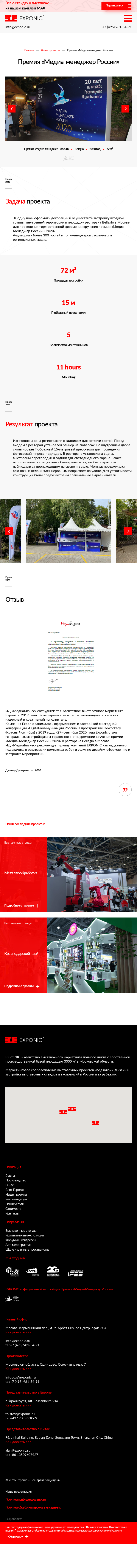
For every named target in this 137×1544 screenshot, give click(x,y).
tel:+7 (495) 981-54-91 (22, 1345)
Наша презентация (18, 1491)
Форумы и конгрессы (20, 1240)
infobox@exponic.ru (20, 1377)
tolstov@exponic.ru (20, 1414)
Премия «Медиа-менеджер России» (90, 50)
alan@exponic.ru (17, 1450)
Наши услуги (14, 1204)
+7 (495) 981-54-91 (117, 27)
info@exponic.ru (17, 27)
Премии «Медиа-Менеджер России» (87, 1289)
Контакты (12, 1213)
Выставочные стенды (21, 1230)
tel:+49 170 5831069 (21, 1418)
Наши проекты (50, 50)
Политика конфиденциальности (25, 1499)
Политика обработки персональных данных (33, 1507)
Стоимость (13, 1208)
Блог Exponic (14, 1190)
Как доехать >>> (18, 1332)
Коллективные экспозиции (24, 1235)
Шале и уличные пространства (27, 1249)
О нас (9, 1185)
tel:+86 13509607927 (21, 1455)
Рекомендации (16, 1199)
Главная (29, 50)
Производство (15, 1180)
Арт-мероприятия (18, 1245)
